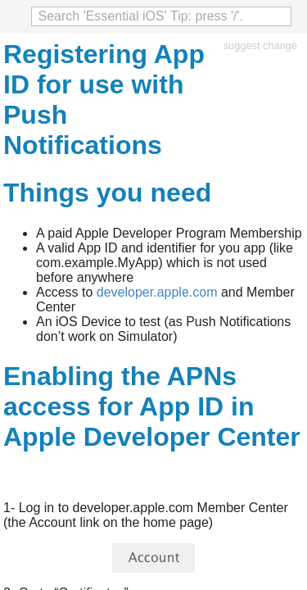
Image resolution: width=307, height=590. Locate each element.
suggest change (260, 45)
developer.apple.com (157, 292)
